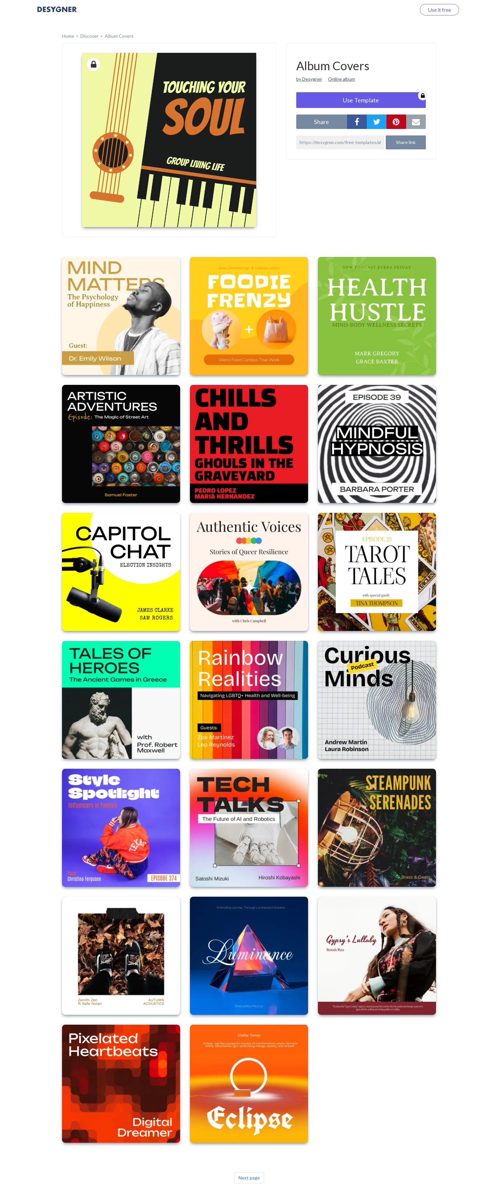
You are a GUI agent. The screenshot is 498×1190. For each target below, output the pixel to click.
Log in (401, 9)
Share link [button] (406, 142)
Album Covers (119, 36)
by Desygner (309, 79)
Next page (249, 1177)
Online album (341, 79)
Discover (89, 36)
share (321, 121)
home (68, 36)
